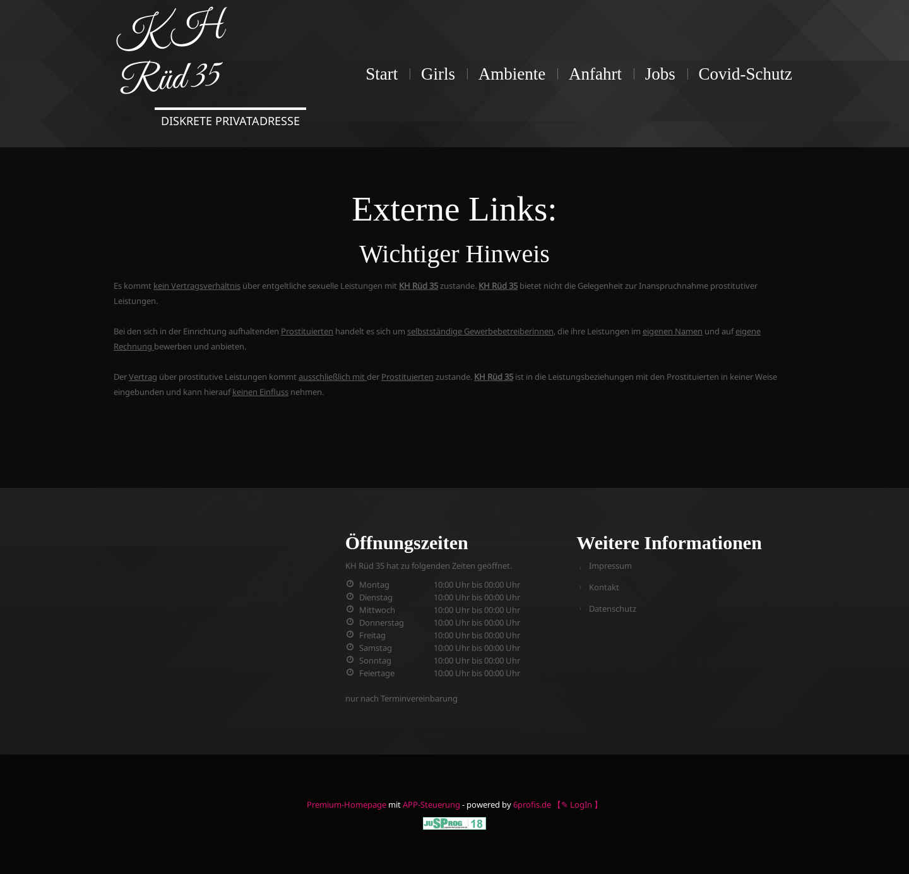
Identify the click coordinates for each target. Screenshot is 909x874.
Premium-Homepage (346, 804)
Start (381, 73)
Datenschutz (612, 608)
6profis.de (532, 804)
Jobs (660, 73)
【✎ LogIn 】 (577, 804)
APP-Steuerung (431, 804)
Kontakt (604, 587)
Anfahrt (595, 73)
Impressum (610, 565)
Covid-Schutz (746, 73)
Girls (438, 73)
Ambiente (511, 73)
